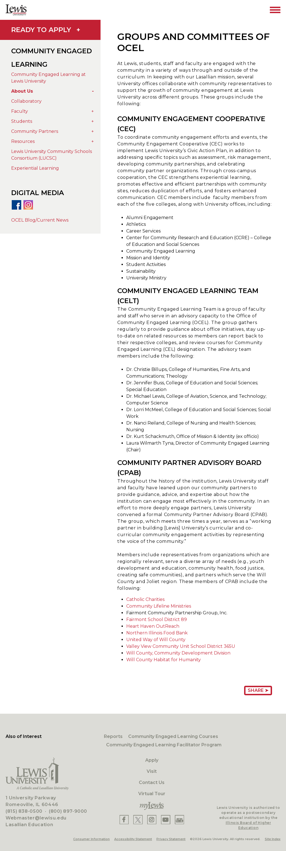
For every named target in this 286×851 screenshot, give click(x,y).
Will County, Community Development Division (178, 653)
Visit (152, 771)
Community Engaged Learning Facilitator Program (163, 744)
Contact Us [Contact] (152, 782)
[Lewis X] (138, 819)
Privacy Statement (170, 839)
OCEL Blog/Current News (39, 220)
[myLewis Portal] (152, 806)
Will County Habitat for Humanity (163, 659)
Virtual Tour (151, 793)
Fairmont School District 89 (156, 619)
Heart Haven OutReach (152, 626)
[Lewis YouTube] (165, 819)
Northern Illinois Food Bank (157, 633)
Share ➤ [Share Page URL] (258, 690)
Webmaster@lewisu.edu (36, 818)
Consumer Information (91, 839)
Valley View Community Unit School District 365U (180, 646)
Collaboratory (26, 101)
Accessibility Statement (133, 839)
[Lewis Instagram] (151, 819)
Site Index (272, 839)
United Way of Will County (155, 639)
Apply (151, 760)
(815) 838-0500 (24, 811)
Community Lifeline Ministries (158, 606)
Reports (113, 736)
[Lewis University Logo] (16, 9)
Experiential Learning (35, 168)
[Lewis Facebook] (124, 819)
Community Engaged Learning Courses (173, 736)
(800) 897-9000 (68, 811)
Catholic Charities (145, 599)
